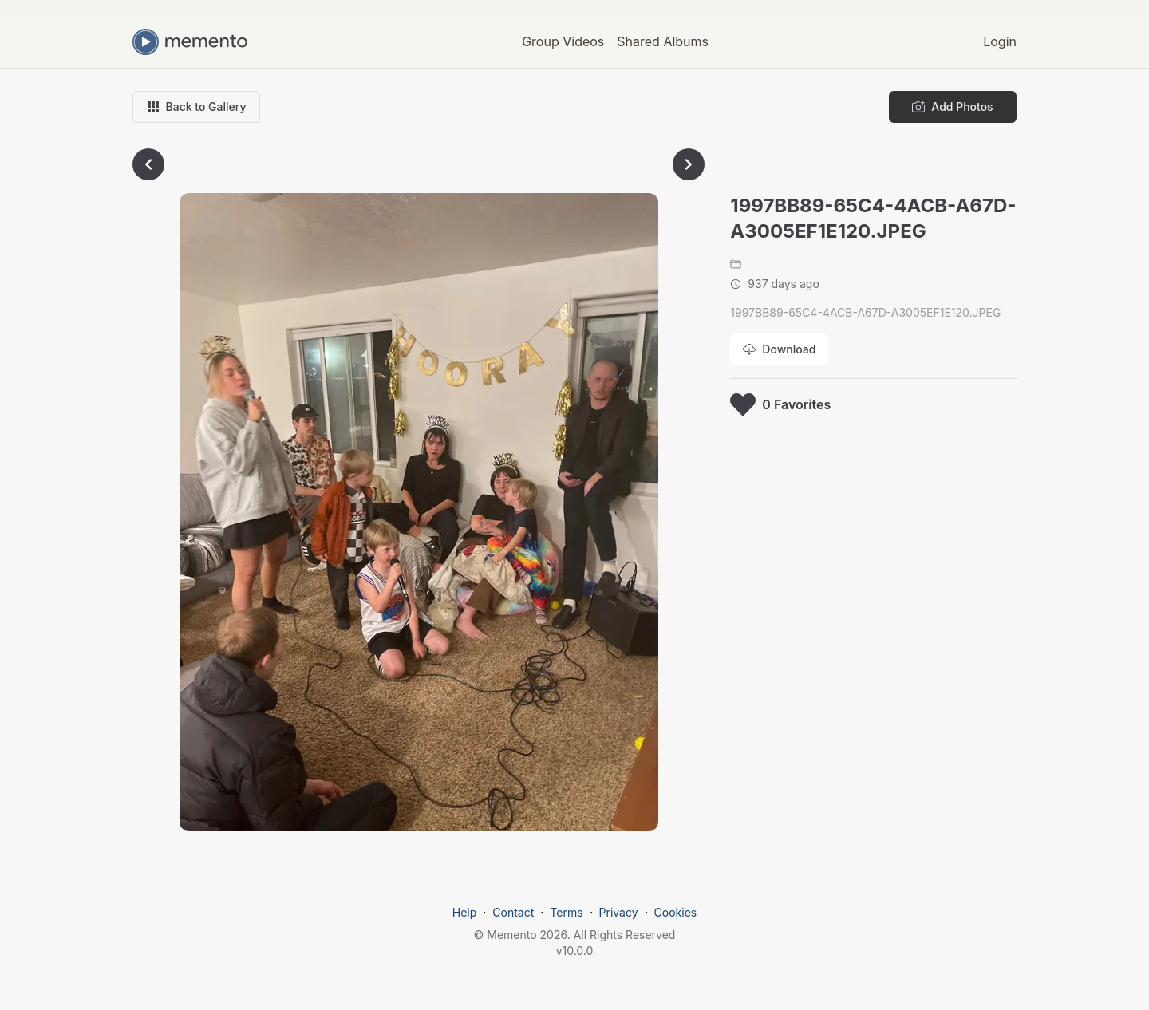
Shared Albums (663, 41)
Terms (566, 912)
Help (464, 912)
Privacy (618, 912)
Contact (513, 912)
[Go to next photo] (689, 164)
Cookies (675, 912)
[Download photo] (779, 349)
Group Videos (563, 41)
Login (1000, 41)
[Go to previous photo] (148, 164)
